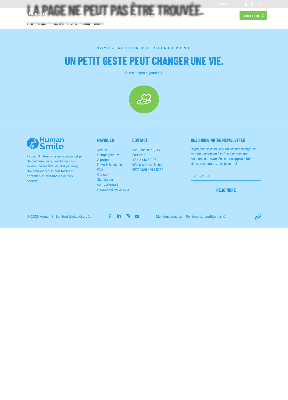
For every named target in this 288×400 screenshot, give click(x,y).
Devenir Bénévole (159, 16)
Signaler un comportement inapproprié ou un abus (113, 184)
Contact (203, 16)
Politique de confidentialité (205, 216)
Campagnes (105, 16)
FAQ (184, 16)
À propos (131, 16)
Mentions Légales (169, 216)
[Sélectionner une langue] (226, 4)
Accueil (80, 16)
